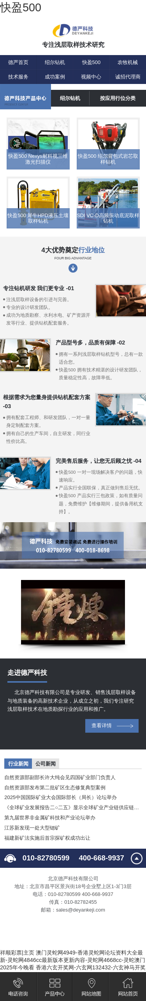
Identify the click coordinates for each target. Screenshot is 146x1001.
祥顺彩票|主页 (17, 952)
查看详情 (101, 725)
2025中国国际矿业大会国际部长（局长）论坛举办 (60, 797)
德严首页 (18, 62)
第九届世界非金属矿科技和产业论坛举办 (49, 818)
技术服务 (18, 77)
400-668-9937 (101, 858)
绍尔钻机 (55, 62)
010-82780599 (46, 858)
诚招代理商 (128, 77)
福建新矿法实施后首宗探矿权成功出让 (47, 838)
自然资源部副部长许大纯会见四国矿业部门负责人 (60, 777)
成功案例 (55, 77)
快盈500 (20, 7)
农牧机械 (128, 62)
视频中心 (91, 77)
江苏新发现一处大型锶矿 (32, 828)
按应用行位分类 (117, 98)
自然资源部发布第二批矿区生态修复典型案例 (55, 787)
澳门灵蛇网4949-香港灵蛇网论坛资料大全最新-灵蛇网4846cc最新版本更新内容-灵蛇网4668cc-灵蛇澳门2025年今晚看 (72, 960)
